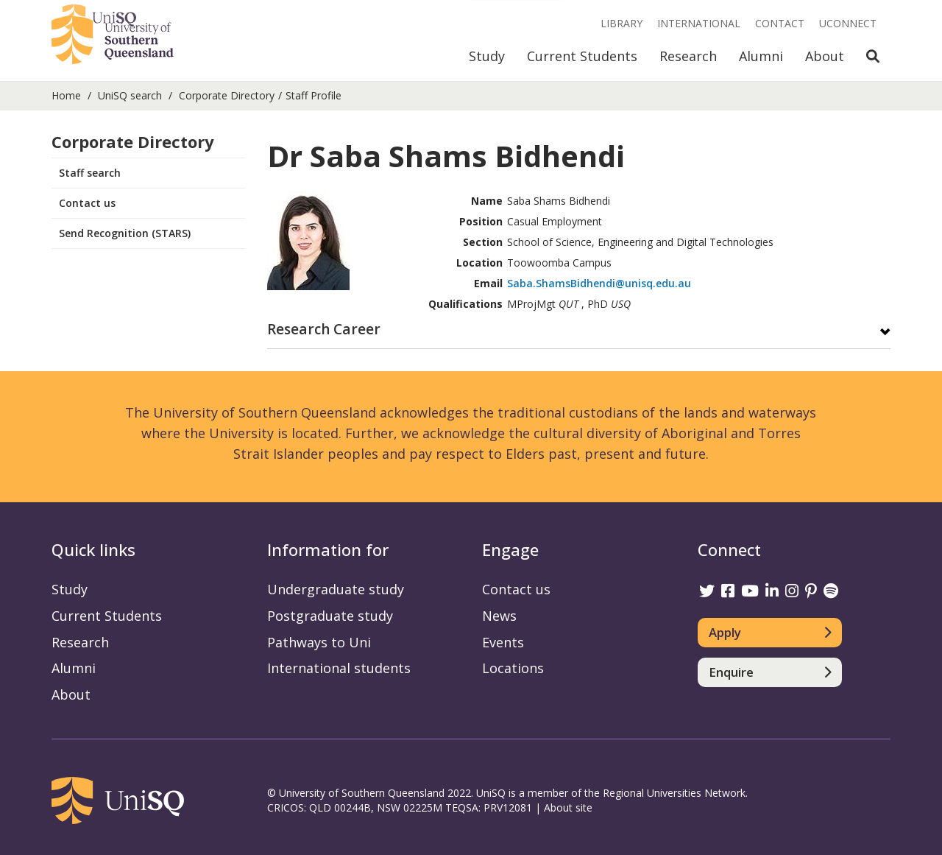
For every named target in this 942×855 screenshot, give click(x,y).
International (698, 23)
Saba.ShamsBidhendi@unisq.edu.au (599, 283)
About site (568, 807)
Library (621, 23)
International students (339, 668)
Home (66, 95)
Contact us (87, 203)
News (499, 615)
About (824, 56)
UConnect (848, 23)
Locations (513, 668)
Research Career (323, 330)
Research (688, 56)
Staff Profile (313, 95)
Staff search (90, 173)
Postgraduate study (330, 615)
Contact (779, 23)
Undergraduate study (335, 589)
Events (503, 642)
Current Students (582, 56)
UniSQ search (130, 95)
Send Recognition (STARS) (125, 233)
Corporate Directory (227, 95)
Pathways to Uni (319, 642)
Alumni (761, 56)
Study (487, 56)
